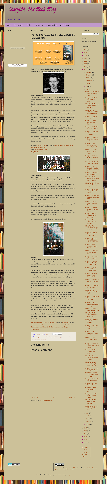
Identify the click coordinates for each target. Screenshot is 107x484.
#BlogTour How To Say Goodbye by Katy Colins (92, 184)
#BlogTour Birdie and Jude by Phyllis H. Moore (91, 190)
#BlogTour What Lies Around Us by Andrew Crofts (91, 275)
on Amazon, (67, 145)
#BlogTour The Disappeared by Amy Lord (92, 291)
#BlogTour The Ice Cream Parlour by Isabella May (91, 314)
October (88, 78)
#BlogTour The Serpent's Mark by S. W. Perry (92, 227)
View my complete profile (84, 454)
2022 (85, 61)
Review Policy (19, 25)
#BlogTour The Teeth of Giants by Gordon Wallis (92, 93)
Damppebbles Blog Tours (48, 337)
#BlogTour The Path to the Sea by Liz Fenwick (91, 320)
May (87, 413)
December (89, 72)
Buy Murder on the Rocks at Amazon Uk (44, 322)
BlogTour (38, 337)
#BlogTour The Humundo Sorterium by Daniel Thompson (92, 168)
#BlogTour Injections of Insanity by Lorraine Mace (92, 281)
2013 (85, 442)
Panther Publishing (41, 339)
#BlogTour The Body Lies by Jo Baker (91, 117)
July (87, 86)
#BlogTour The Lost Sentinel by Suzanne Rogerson (91, 209)
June (87, 89)
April (87, 416)
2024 (85, 55)
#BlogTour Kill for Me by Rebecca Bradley (91, 127)
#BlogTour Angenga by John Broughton (92, 173)
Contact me (39, 25)
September (89, 80)
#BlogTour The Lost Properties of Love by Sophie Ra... (91, 233)
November (89, 75)
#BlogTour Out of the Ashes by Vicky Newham (91, 407)
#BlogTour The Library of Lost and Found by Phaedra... (92, 133)
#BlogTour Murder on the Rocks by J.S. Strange (91, 327)
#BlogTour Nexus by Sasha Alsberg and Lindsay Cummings (91, 240)
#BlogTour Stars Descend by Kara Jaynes (91, 339)
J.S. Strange (58, 337)
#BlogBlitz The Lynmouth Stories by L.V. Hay (92, 304)
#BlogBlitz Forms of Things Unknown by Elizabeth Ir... (91, 357)
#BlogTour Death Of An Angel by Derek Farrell (91, 157)
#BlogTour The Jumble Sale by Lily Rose (91, 379)
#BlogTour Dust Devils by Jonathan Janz (91, 257)
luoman (57, 475)
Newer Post (35, 397)
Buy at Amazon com (57, 327)
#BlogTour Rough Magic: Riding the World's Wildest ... (91, 363)
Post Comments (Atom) (45, 400)
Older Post (72, 397)
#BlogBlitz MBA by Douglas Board (91, 384)
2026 (85, 49)
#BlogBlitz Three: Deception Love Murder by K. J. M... (92, 145)
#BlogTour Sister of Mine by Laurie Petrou (91, 151)
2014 (85, 439)
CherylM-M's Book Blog (32, 10)
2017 (85, 431)
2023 (85, 58)
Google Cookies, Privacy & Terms (57, 25)
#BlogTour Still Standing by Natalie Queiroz (91, 333)
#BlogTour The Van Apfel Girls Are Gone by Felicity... (91, 269)
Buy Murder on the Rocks (39, 152)
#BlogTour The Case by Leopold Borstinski (92, 162)
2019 (85, 69)
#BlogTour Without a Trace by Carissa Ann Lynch (91, 215)
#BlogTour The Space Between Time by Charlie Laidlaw (91, 262)
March (88, 419)
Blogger (69, 475)
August (88, 83)
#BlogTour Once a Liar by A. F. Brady (91, 286)
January (88, 424)
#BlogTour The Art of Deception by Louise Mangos (92, 345)
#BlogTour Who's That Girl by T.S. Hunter (91, 369)
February (88, 421)
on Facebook (42, 147)
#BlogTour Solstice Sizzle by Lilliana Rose (91, 203)
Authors (29, 25)
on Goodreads (59, 145)
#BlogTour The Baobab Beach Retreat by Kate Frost (92, 298)
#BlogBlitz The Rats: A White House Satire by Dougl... (92, 374)
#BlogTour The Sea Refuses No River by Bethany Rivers (92, 178)
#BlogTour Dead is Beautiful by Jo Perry (92, 309)
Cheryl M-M (86, 448)
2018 (85, 428)
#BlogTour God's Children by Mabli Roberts (91, 246)
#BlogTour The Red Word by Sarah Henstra (91, 99)
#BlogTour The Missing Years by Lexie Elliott (92, 351)
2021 (85, 64)
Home (9, 25)
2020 (85, 67)
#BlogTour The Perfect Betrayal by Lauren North (91, 139)
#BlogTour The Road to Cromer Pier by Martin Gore (92, 105)
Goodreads (65, 322)
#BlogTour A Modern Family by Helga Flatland (91, 395)
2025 (85, 52)
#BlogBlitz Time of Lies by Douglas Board (90, 389)
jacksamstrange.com (41, 149)
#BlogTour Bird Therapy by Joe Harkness (90, 221)
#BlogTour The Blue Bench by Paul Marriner (91, 401)
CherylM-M (72, 468)
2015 (85, 436)
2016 (85, 434)
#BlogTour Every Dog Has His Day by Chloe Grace (91, 252)
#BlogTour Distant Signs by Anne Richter (90, 122)
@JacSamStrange (41, 145)
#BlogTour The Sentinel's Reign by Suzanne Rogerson (91, 111)
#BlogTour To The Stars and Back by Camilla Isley (92, 197)
